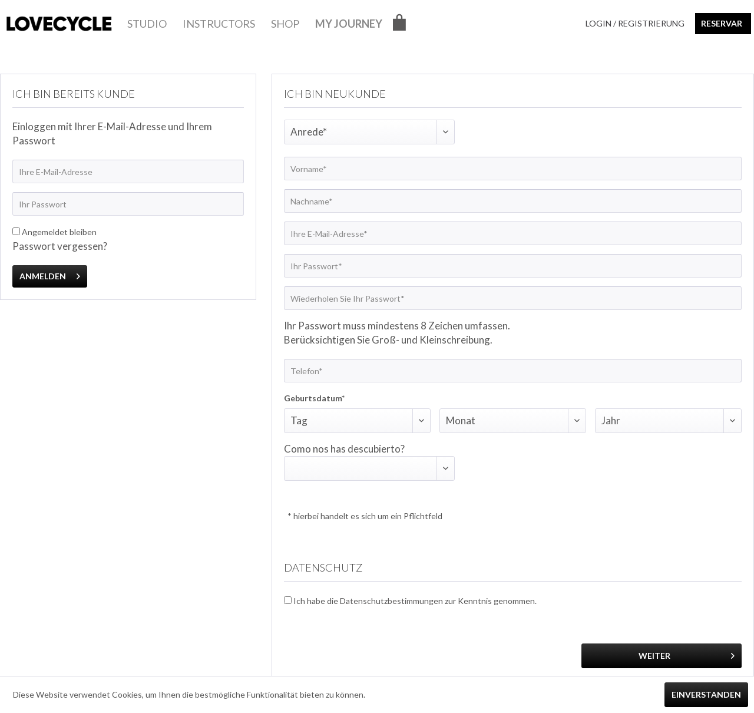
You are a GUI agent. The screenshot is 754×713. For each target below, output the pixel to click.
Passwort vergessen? (59, 246)
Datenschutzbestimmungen (391, 601)
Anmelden (49, 274)
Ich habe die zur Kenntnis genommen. (415, 601)
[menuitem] (147, 23)
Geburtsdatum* (314, 398)
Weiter (687, 653)
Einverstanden (706, 694)
